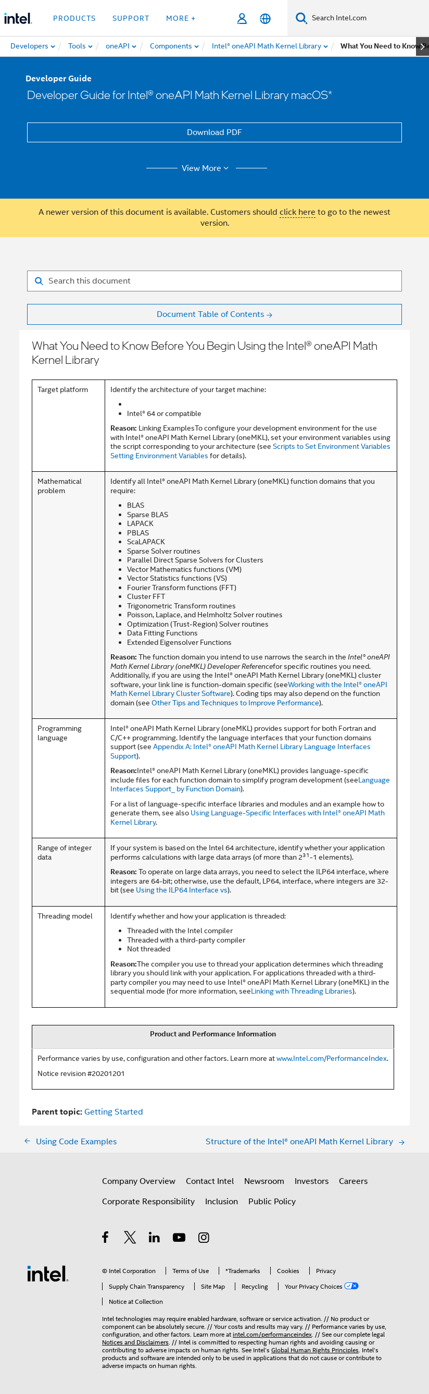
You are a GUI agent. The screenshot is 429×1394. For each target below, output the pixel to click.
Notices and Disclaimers (135, 1342)
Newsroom (264, 1181)
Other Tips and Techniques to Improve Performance (235, 702)
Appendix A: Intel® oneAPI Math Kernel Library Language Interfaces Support (240, 751)
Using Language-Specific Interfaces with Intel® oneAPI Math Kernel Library (247, 817)
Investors (312, 1181)
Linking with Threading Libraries (301, 991)
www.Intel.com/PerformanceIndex (331, 1058)
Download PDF (214, 132)
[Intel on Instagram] (204, 1239)
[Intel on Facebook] (106, 1239)
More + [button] (181, 18)
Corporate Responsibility (148, 1201)
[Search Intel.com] (368, 18)
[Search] (302, 18)
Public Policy (272, 1201)
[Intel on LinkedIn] (155, 1239)
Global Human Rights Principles (315, 1350)
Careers (353, 1181)
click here (298, 212)
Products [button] (74, 18)
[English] (265, 18)
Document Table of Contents (210, 314)
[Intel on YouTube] (180, 1239)
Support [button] (130, 18)
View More (207, 168)
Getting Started (113, 1112)
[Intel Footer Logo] (48, 1273)
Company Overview (138, 1181)
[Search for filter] (214, 281)
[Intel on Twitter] (130, 1239)
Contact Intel (210, 1181)
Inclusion (221, 1201)
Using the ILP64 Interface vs (182, 890)
